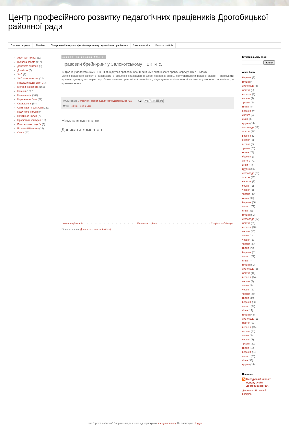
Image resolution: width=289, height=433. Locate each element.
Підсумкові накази (27, 111)
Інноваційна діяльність (30, 82)
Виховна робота (26, 62)
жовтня (246, 90)
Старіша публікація (222, 223)
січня (245, 119)
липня (245, 235)
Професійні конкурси (29, 120)
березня (246, 77)
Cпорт (20, 132)
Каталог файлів (164, 45)
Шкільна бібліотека (28, 128)
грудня (246, 81)
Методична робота (27, 86)
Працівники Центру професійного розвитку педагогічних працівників (89, 45)
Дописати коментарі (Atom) (95, 229)
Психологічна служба (29, 124)
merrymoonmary (167, 423)
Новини (74, 106)
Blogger (198, 423)
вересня (246, 94)
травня (246, 102)
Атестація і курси (26, 57)
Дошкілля (22, 70)
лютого (246, 115)
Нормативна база (27, 99)
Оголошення (24, 103)
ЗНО (19, 74)
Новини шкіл (85, 106)
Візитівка (40, 45)
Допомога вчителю (27, 66)
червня (246, 98)
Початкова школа (27, 116)
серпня (246, 139)
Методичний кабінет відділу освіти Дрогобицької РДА (258, 383)
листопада (248, 85)
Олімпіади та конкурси (30, 107)
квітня (245, 106)
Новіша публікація (72, 223)
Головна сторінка (20, 45)
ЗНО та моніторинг (28, 78)
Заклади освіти (141, 45)
